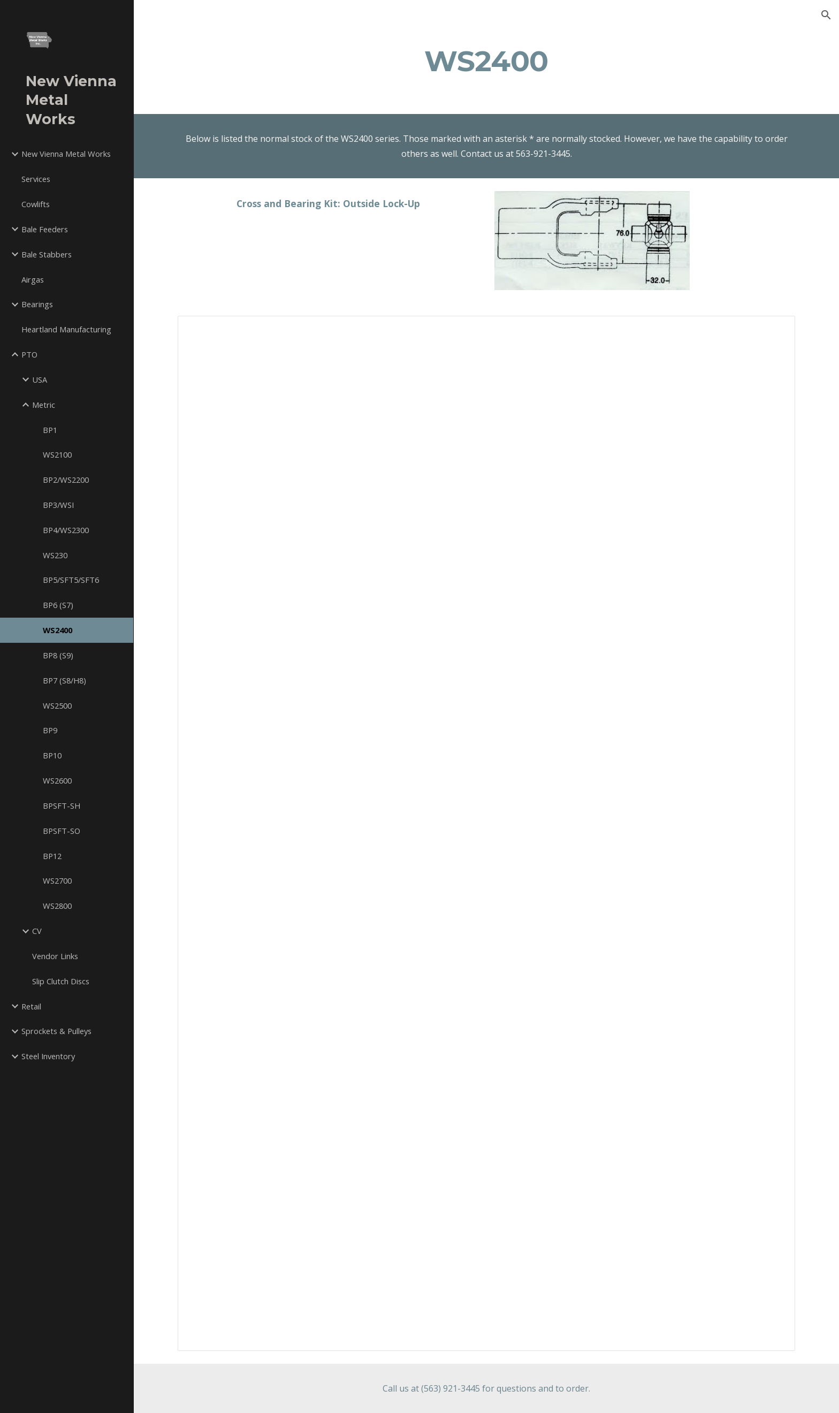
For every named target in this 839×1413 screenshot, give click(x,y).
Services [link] (35, 178)
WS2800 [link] (57, 905)
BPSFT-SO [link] (61, 830)
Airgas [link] (32, 279)
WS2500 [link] (57, 705)
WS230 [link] (55, 555)
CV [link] (37, 930)
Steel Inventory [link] (48, 1056)
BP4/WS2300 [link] (66, 530)
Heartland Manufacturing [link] (66, 329)
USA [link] (39, 379)
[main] (486, 61)
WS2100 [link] (57, 454)
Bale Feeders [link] (44, 229)
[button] (826, 15)
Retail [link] (31, 1006)
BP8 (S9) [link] (58, 655)
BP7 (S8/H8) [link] (64, 680)
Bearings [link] (37, 304)
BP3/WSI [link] (58, 504)
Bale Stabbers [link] (46, 254)
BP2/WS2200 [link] (66, 479)
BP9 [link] (50, 730)
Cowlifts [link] (35, 204)
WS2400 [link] (57, 630)
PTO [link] (29, 354)
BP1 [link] (50, 429)
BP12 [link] (52, 855)
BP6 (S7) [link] (58, 604)
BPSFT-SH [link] (61, 805)
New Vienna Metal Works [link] (66, 153)
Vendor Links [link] (55, 956)
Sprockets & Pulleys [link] (56, 1030)
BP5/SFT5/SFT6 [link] (71, 579)
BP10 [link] (52, 755)
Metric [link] (43, 404)
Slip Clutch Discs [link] (60, 981)
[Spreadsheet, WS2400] (486, 833)
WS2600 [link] (57, 780)
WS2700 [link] (57, 880)
